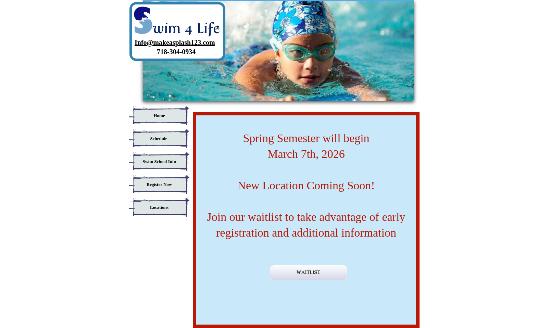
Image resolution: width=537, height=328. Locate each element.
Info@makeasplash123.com (175, 42)
